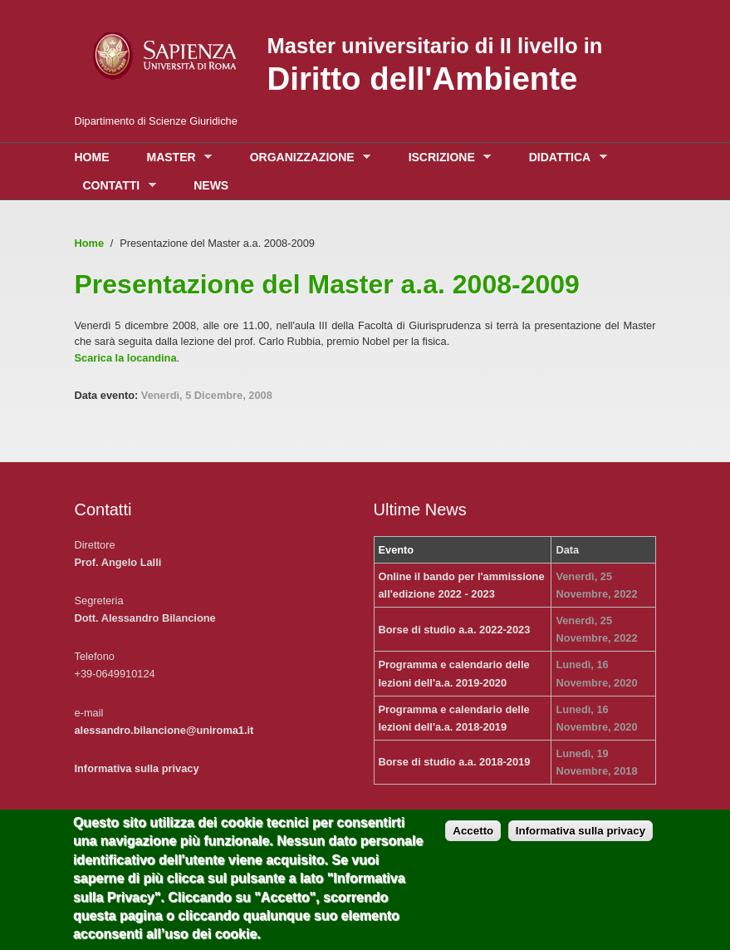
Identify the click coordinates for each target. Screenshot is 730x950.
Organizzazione (306, 157)
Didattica (564, 157)
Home (92, 157)
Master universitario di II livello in (435, 45)
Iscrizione (446, 157)
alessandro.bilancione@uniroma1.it (164, 730)
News (211, 185)
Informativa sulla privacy (137, 768)
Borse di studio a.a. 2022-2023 (455, 629)
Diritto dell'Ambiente (422, 78)
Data (567, 550)
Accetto (473, 842)
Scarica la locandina (126, 358)
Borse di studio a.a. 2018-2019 (455, 762)
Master (176, 157)
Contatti (115, 186)
